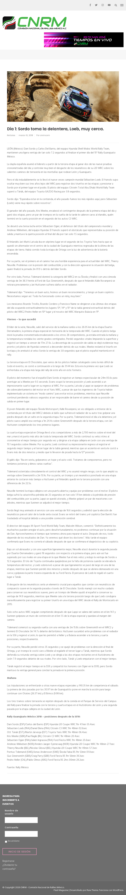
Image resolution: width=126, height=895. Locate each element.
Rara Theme (92, 890)
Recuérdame (14, 841)
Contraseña (11, 827)
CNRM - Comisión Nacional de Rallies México (42, 887)
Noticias (11, 135)
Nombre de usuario (11, 812)
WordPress (118, 890)
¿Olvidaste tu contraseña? (9, 867)
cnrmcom (45, 135)
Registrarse (8, 861)
